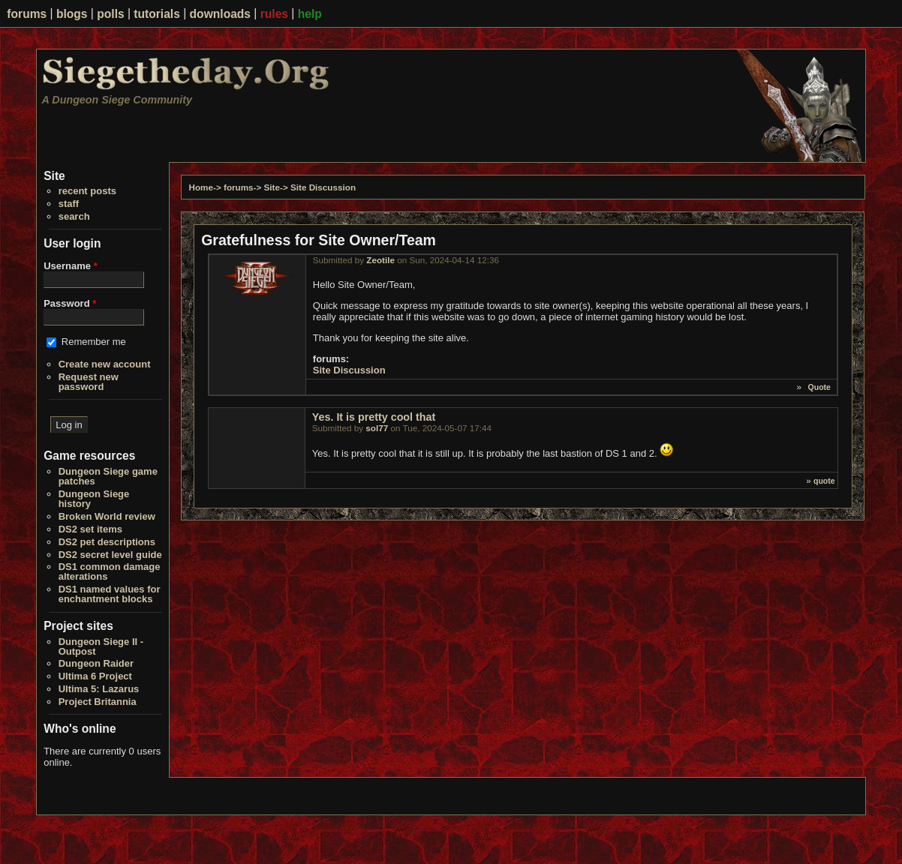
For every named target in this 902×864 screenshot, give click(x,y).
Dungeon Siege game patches (108, 476)
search (74, 216)
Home (201, 187)
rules (274, 14)
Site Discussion (323, 187)
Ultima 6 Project (95, 676)
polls (110, 14)
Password (70, 303)
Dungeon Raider (96, 663)
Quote (819, 387)
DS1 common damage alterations (110, 571)
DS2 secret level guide (110, 554)
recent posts (87, 190)
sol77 (376, 428)
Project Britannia (98, 701)
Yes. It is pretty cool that (373, 417)
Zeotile (380, 260)
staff (69, 203)
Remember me (94, 341)
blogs (72, 14)
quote (824, 480)
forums (27, 14)
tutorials (157, 14)
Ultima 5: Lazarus (99, 688)
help (310, 14)
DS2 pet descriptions (107, 542)
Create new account (105, 364)
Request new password (89, 381)
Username (71, 266)
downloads (220, 14)
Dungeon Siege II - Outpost (101, 646)
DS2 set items (90, 529)
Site (272, 187)
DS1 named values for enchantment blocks (110, 594)
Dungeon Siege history (94, 498)
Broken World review (107, 516)
